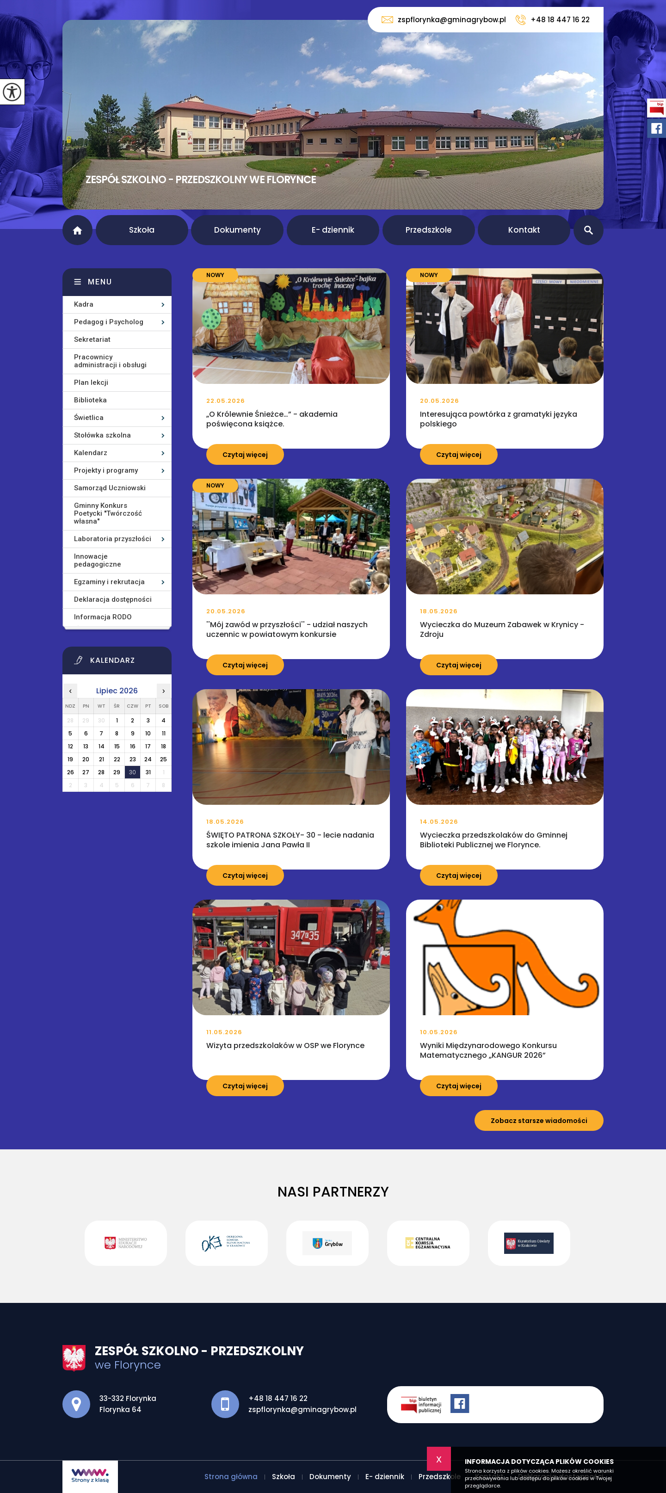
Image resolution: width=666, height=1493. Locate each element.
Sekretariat (92, 339)
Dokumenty (237, 229)
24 (148, 759)
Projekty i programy (106, 470)
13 (85, 746)
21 (101, 759)
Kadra (83, 304)
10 (148, 733)
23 (133, 759)
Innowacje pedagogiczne (97, 560)
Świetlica (89, 417)
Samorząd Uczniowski (110, 488)
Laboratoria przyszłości (112, 539)
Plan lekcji (91, 382)
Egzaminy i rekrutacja (109, 582)
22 (117, 759)
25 (163, 759)
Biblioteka (90, 400)
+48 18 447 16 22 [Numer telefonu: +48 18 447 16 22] (278, 1398)
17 (148, 746)
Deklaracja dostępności (113, 599)
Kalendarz (90, 453)
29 (116, 772)
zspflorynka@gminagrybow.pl (444, 19)
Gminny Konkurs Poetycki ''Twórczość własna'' (108, 513)
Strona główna (77, 230)
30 (132, 772)
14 (102, 746)
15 (117, 746)
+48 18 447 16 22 (552, 20)
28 (101, 772)
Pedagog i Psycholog (108, 322)
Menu (100, 282)
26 (70, 772)
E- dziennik (333, 229)
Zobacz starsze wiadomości (539, 1120)
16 (133, 746)
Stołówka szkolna (102, 435)
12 (70, 746)
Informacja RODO (103, 617)
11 (164, 733)
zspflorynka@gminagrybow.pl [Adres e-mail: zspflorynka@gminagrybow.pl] (302, 1409)
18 (163, 746)
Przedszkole (429, 229)
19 (70, 759)
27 (85, 772)
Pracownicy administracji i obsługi (110, 361)
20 (85, 759)
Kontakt (524, 229)
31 (148, 772)
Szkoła (141, 229)
